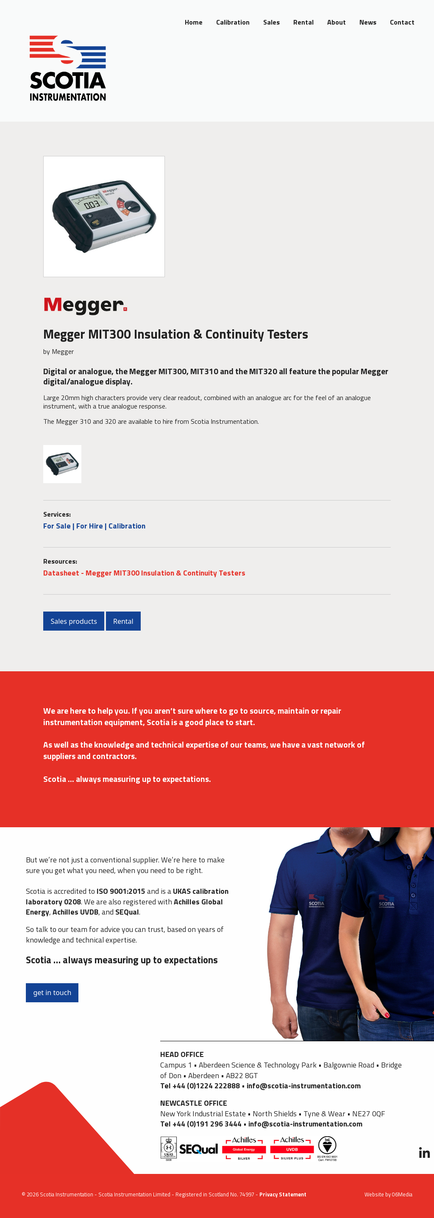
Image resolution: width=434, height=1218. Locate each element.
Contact (402, 22)
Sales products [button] (73, 621)
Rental (303, 22)
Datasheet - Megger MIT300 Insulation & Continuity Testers (144, 572)
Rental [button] (123, 621)
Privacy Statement (282, 1194)
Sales (271, 22)
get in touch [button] (52, 992)
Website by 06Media (388, 1194)
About (336, 22)
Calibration (233, 22)
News (367, 22)
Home (194, 22)
